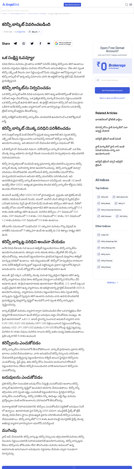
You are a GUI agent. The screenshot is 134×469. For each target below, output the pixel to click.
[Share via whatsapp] (23, 43)
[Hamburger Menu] (130, 4)
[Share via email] (49, 43)
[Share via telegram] (15, 43)
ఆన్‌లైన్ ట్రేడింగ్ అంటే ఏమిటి (108, 138)
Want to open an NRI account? (112, 98)
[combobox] (34, 32)
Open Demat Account (72, 5)
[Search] (67, 10)
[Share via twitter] (32, 43)
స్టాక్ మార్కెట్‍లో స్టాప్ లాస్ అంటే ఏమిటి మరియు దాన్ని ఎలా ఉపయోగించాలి (109, 150)
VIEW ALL (112, 282)
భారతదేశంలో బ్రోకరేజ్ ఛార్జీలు (108, 119)
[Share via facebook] (40, 43)
